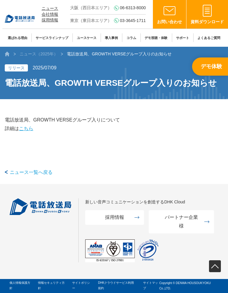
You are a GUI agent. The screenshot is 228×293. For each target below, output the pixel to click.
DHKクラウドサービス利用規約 (116, 285)
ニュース (50, 8)
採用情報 (50, 20)
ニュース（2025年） (39, 54)
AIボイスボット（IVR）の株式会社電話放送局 (7, 54)
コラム (131, 38)
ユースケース (86, 38)
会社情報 (50, 14)
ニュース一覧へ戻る (31, 172)
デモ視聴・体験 (156, 38)
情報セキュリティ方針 (51, 285)
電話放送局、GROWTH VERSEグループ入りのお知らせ (119, 54)
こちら (26, 128)
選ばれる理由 (17, 38)
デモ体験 (211, 66)
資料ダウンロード (207, 21)
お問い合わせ (169, 21)
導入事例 (111, 38)
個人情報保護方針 (20, 285)
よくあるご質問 (208, 38)
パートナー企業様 (181, 221)
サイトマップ (150, 285)
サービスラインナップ (52, 38)
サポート (182, 38)
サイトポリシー (81, 285)
